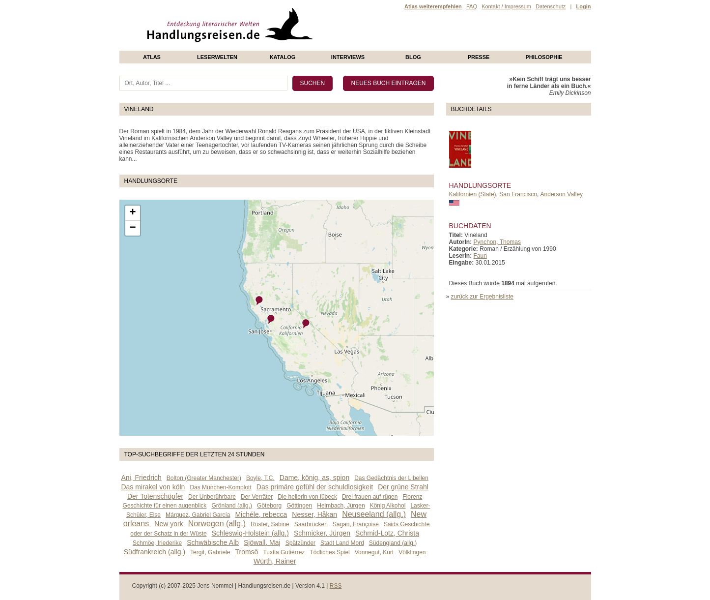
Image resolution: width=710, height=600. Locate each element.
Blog (413, 57)
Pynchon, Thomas (497, 242)
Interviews (348, 57)
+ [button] (132, 213)
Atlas (152, 57)
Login (583, 6)
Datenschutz (551, 6)
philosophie (543, 57)
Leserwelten (217, 57)
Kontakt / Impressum (506, 6)
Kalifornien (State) (472, 194)
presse (479, 57)
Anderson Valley (561, 194)
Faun (480, 255)
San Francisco (518, 194)
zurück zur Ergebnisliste (482, 296)
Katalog (283, 57)
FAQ (471, 6)
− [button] (132, 228)
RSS (336, 585)
